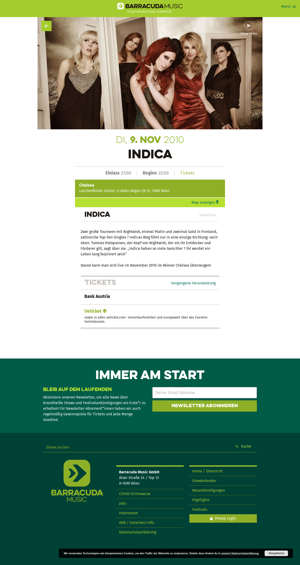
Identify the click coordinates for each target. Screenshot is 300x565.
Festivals (199, 509)
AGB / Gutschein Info (136, 522)
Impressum (128, 513)
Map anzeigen (203, 202)
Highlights (200, 500)
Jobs (122, 503)
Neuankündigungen (208, 490)
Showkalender (204, 480)
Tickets (187, 173)
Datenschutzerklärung (137, 532)
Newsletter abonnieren (205, 406)
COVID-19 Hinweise (134, 494)
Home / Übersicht (207, 471)
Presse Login (225, 518)
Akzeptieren (276, 553)
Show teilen (248, 34)
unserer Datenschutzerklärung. (240, 553)
